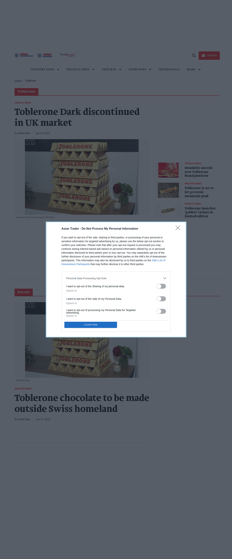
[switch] (161, 286)
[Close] (179, 228)
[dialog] (116, 279)
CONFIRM (91, 324)
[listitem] (116, 278)
